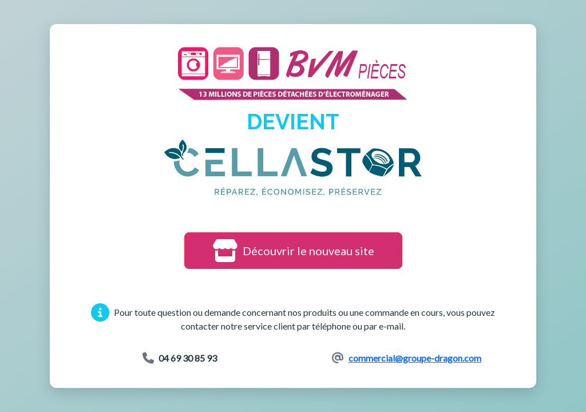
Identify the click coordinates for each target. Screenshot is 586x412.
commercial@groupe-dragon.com (415, 357)
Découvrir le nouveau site (293, 251)
